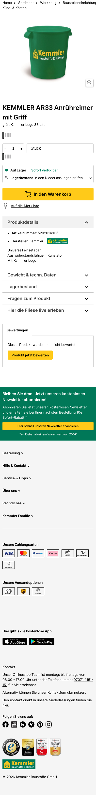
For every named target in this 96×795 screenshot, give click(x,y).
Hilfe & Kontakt (16, 465)
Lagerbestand (22, 286)
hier (5, 705)
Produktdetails (22, 222)
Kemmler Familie (17, 515)
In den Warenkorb (48, 194)
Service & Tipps (16, 478)
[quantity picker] (13, 148)
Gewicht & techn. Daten (32, 274)
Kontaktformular (60, 692)
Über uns (11, 490)
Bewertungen (17, 330)
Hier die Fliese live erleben (35, 310)
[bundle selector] (60, 148)
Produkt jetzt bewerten (30, 355)
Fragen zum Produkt (28, 298)
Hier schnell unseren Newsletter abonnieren (48, 426)
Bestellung (12, 453)
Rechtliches (13, 503)
